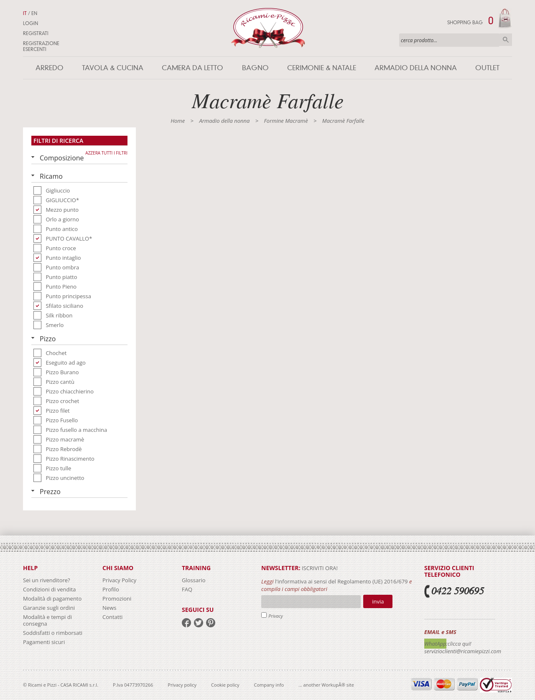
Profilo (110, 589)
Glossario (194, 580)
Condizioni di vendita (49, 589)
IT (25, 13)
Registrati (35, 33)
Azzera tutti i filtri (106, 153)
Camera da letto (192, 68)
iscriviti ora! (319, 568)
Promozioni (116, 598)
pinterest (210, 622)
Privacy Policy (119, 580)
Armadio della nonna (415, 68)
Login (30, 23)
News (109, 607)
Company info (269, 685)
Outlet (487, 68)
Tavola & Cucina (112, 68)
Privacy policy (182, 685)
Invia (378, 601)
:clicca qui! (458, 643)
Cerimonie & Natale (321, 68)
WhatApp (435, 643)
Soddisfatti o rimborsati (52, 633)
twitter (198, 622)
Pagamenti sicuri (44, 642)
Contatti (112, 617)
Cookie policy (225, 685)
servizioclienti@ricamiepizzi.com (462, 651)
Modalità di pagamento (52, 598)
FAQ (187, 589)
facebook (186, 622)
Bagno (255, 68)
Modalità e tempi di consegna (47, 620)
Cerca (505, 39)
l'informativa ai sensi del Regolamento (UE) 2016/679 (341, 581)
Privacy (275, 616)
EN (34, 13)
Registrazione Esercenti (41, 46)
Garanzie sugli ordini (49, 607)
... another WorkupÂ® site (326, 685)
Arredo (50, 68)
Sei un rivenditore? (46, 580)
